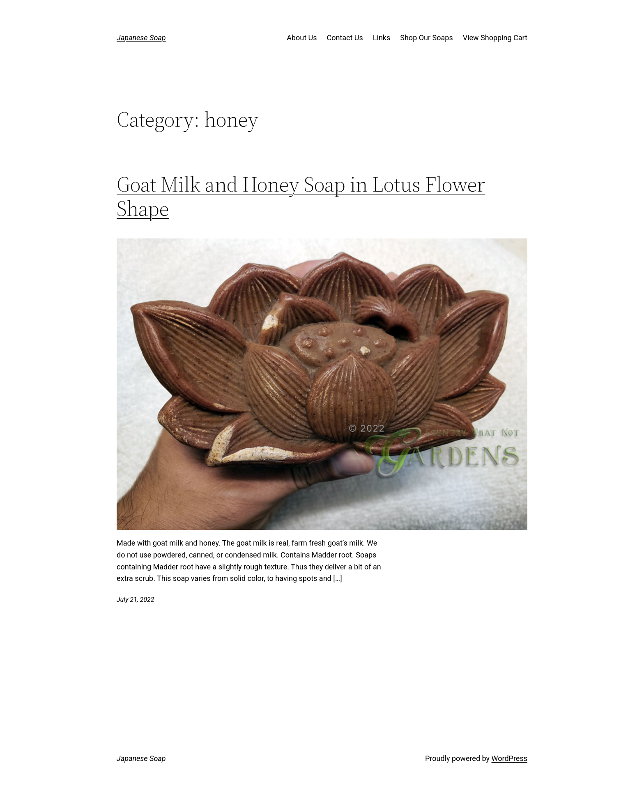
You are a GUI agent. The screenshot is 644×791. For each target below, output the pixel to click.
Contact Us (345, 37)
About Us (302, 37)
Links (381, 37)
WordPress (509, 758)
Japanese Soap (141, 37)
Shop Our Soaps (426, 37)
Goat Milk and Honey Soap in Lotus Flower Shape (301, 196)
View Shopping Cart (495, 37)
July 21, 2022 (135, 600)
